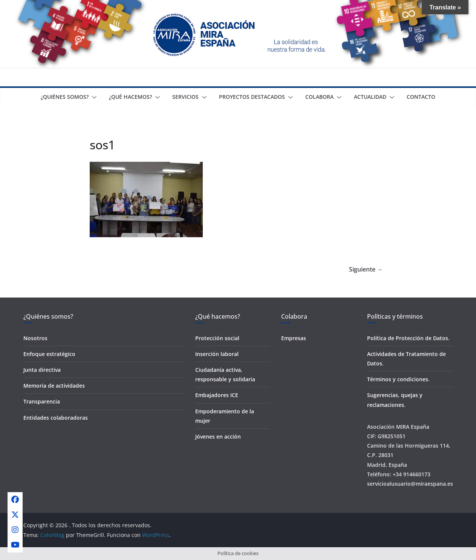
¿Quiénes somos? (65, 96)
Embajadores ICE (216, 395)
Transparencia (41, 401)
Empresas (293, 338)
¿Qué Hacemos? (130, 96)
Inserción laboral (217, 353)
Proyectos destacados (252, 96)
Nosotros (35, 338)
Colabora (319, 96)
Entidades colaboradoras (55, 417)
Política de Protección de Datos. (408, 338)
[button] (93, 97)
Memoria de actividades (54, 385)
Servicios (185, 96)
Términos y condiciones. (398, 379)
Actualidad (370, 96)
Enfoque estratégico (49, 353)
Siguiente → (366, 269)
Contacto (421, 96)
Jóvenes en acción (218, 436)
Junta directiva (42, 369)
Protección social (217, 338)
